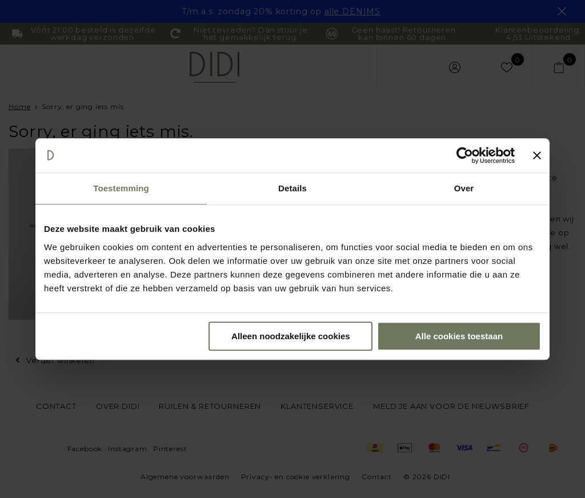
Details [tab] (292, 188)
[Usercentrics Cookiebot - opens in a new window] (465, 155)
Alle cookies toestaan (459, 336)
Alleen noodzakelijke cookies (290, 336)
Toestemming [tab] (121, 188)
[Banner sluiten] (537, 155)
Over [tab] (464, 188)
